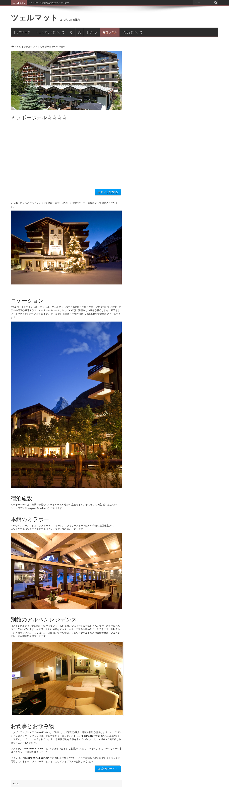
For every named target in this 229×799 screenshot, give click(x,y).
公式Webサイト (108, 769)
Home (16, 46)
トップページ (21, 32)
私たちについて (132, 32)
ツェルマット (34, 17)
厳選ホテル (110, 32)
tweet (16, 783)
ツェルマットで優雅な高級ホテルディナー (48, 2)
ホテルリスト (31, 46)
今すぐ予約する (108, 192)
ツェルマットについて (50, 32)
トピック (92, 32)
